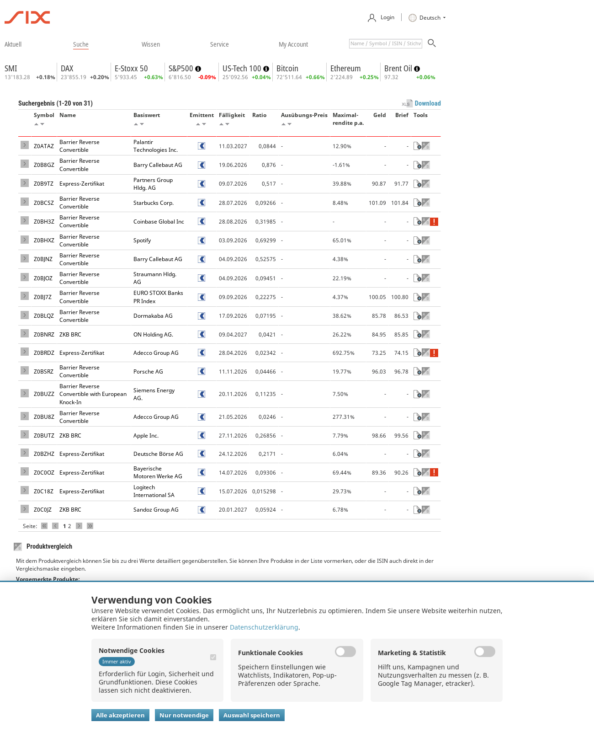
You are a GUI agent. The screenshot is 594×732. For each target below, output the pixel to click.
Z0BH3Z (44, 221)
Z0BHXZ (44, 240)
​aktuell (13, 43)
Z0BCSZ (44, 203)
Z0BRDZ (44, 353)
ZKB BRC (70, 334)
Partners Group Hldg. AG (153, 184)
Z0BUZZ (44, 394)
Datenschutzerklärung (264, 627)
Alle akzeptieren (120, 715)
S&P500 (182, 68)
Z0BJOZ (43, 278)
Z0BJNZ (43, 259)
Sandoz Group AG (156, 509)
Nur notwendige (184, 715)
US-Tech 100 (243, 68)
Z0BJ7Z (43, 297)
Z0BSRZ (43, 371)
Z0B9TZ (43, 183)
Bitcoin (287, 68)
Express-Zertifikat (81, 183)
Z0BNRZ (44, 334)
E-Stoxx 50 (131, 68)
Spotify (142, 240)
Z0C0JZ (43, 509)
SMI (11, 68)
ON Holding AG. (153, 334)
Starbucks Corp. (153, 203)
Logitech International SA (154, 491)
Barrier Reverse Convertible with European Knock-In (93, 394)
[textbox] (385, 43)
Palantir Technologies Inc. (155, 146)
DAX (67, 68)
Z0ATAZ (44, 146)
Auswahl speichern (251, 715)
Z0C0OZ (44, 472)
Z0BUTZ (44, 435)
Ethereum (345, 68)
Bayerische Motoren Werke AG (157, 472)
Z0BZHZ (44, 454)
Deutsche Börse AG (158, 454)
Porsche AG (148, 371)
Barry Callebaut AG (157, 165)
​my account (293, 43)
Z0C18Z (43, 491)
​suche (81, 43)
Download (428, 103)
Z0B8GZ (44, 165)
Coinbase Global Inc (158, 221)
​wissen (151, 43)
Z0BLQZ (44, 316)
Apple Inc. (146, 435)
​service (219, 43)
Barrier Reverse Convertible (79, 146)
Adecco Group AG (156, 353)
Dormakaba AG (153, 316)
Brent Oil (399, 68)
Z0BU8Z (44, 417)
